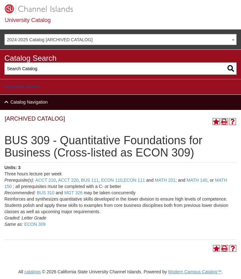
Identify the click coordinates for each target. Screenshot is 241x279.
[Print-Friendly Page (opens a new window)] (224, 121)
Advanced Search (21, 86)
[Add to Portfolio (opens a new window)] (216, 121)
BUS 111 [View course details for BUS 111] (90, 180)
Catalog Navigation (29, 102)
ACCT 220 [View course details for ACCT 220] (68, 180)
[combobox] (120, 39)
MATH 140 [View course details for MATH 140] (196, 180)
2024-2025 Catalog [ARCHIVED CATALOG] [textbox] (50, 39)
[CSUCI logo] (120, 8)
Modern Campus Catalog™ (195, 271)
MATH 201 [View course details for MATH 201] (165, 180)
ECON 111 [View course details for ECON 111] (134, 180)
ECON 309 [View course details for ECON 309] (35, 224)
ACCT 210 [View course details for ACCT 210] (45, 180)
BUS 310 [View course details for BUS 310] (46, 192)
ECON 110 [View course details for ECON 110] (112, 180)
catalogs (32, 271)
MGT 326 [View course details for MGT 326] (73, 192)
